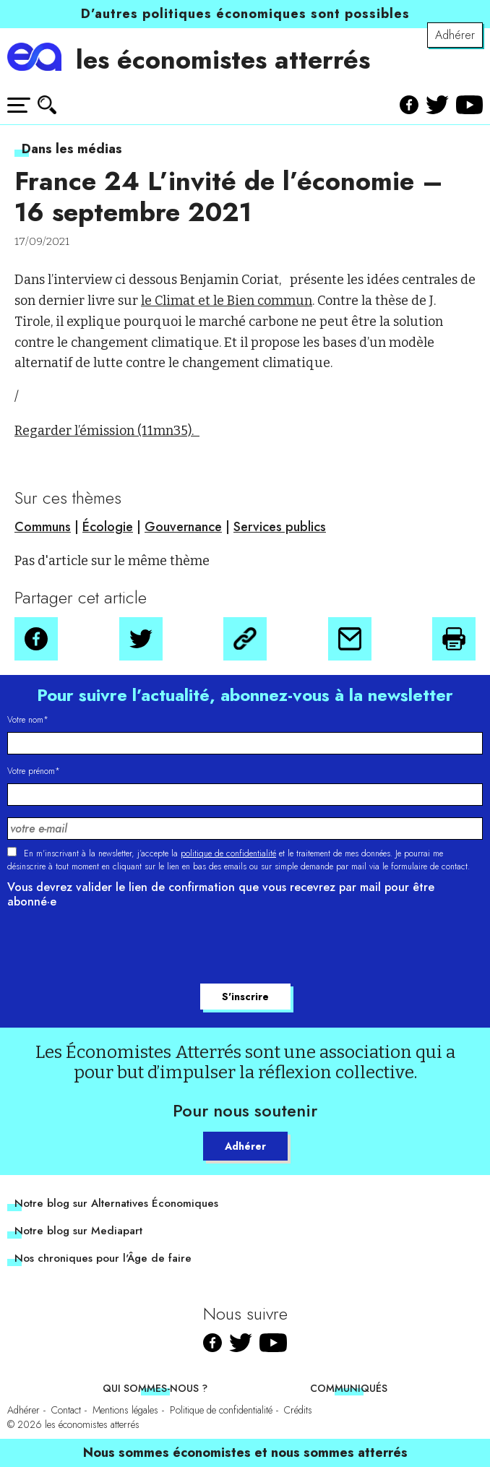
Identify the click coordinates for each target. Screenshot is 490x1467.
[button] (36, 639)
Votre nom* (27, 720)
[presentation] (117, 948)
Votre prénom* (33, 771)
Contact (66, 1410)
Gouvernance (183, 526)
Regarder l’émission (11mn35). (106, 431)
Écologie (107, 526)
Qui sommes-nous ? (155, 1388)
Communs (42, 526)
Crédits (298, 1410)
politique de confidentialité (228, 853)
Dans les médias (72, 148)
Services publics (279, 526)
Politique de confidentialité (221, 1410)
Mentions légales (125, 1410)
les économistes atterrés (223, 59)
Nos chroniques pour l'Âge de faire (103, 1258)
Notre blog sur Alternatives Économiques (116, 1203)
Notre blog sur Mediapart (78, 1231)
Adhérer (455, 35)
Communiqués (348, 1388)
